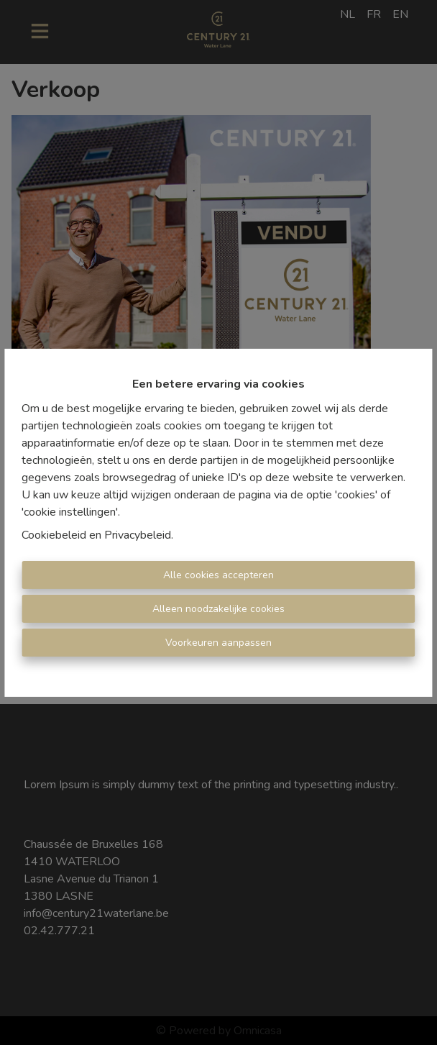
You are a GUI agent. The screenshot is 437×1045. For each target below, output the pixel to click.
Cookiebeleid (54, 535)
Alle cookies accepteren (218, 575)
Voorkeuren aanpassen (218, 642)
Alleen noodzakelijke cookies (218, 609)
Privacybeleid (137, 535)
